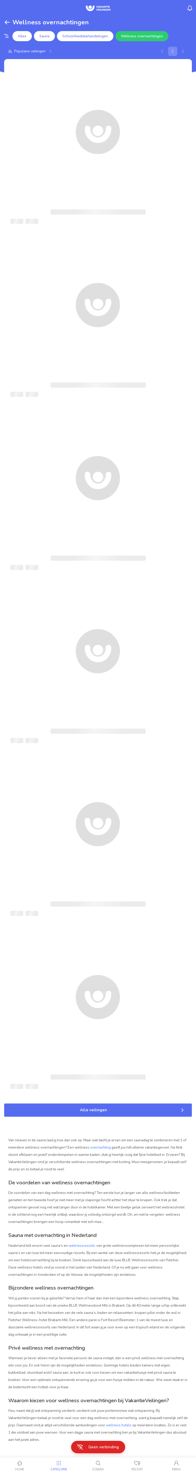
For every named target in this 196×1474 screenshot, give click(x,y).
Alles (22, 36)
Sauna (44, 36)
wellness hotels (119, 1425)
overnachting (100, 1147)
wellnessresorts (82, 1245)
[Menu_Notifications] (190, 8)
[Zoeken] (98, 1465)
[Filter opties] (6, 36)
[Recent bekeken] (137, 1465)
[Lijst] (183, 51)
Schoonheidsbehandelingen (85, 36)
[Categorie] (58, 1465)
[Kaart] (162, 51)
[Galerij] (172, 51)
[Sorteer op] (30, 51)
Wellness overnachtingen (142, 36)
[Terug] (7, 22)
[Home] (19, 1465)
